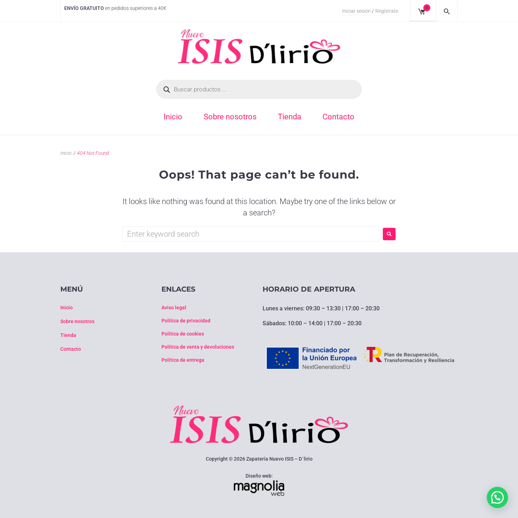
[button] (497, 497)
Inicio (66, 153)
